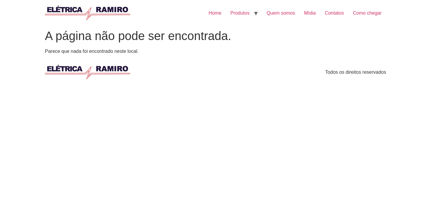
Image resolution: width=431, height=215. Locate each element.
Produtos (240, 13)
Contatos (334, 13)
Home (215, 13)
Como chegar (367, 13)
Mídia (310, 13)
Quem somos (281, 13)
